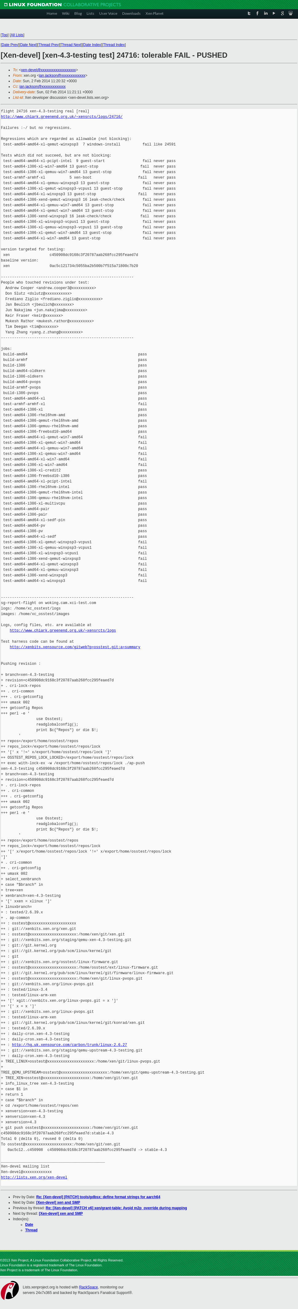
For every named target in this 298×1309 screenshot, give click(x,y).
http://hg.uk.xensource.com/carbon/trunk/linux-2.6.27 (69, 1045)
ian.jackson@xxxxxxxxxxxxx (62, 75)
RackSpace (88, 1287)
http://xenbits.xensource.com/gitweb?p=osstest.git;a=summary (75, 647)
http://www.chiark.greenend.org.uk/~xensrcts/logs (63, 630)
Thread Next (71, 45)
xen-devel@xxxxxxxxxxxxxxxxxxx (48, 70)
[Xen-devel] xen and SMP (58, 1202)
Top (4, 35)
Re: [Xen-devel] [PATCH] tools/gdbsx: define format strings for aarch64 (98, 1197)
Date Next (28, 45)
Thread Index (114, 45)
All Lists (17, 35)
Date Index (92, 45)
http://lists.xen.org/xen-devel (34, 1177)
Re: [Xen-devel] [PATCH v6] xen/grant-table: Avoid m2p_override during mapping (116, 1208)
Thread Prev (48, 45)
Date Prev (10, 45)
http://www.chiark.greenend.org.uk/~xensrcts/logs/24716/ (62, 116)
